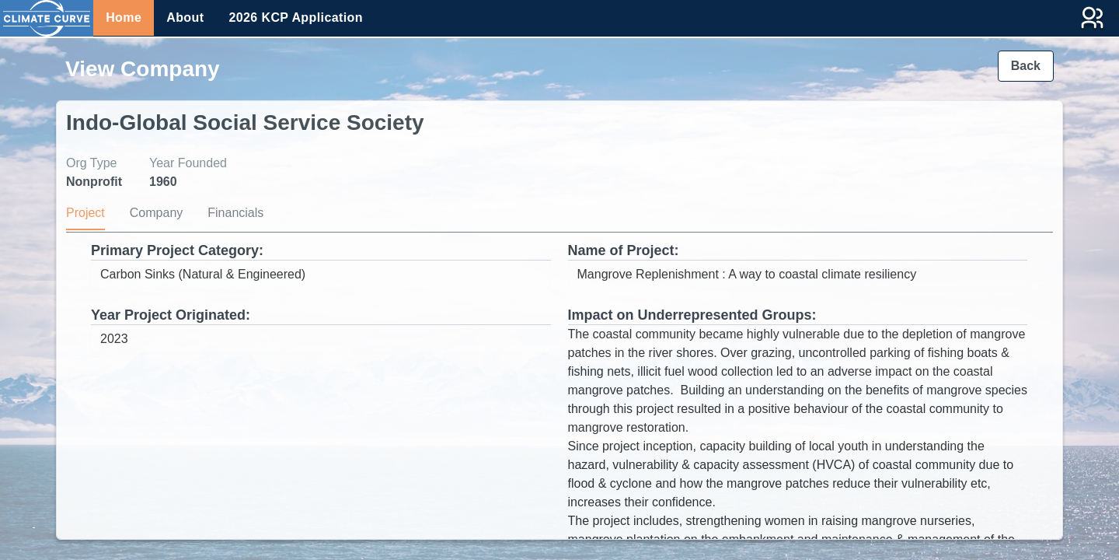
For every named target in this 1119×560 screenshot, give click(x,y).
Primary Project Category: (177, 250)
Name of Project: (623, 250)
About (185, 17)
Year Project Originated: (170, 315)
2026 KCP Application (295, 17)
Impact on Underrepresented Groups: (692, 315)
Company (156, 212)
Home (123, 17)
